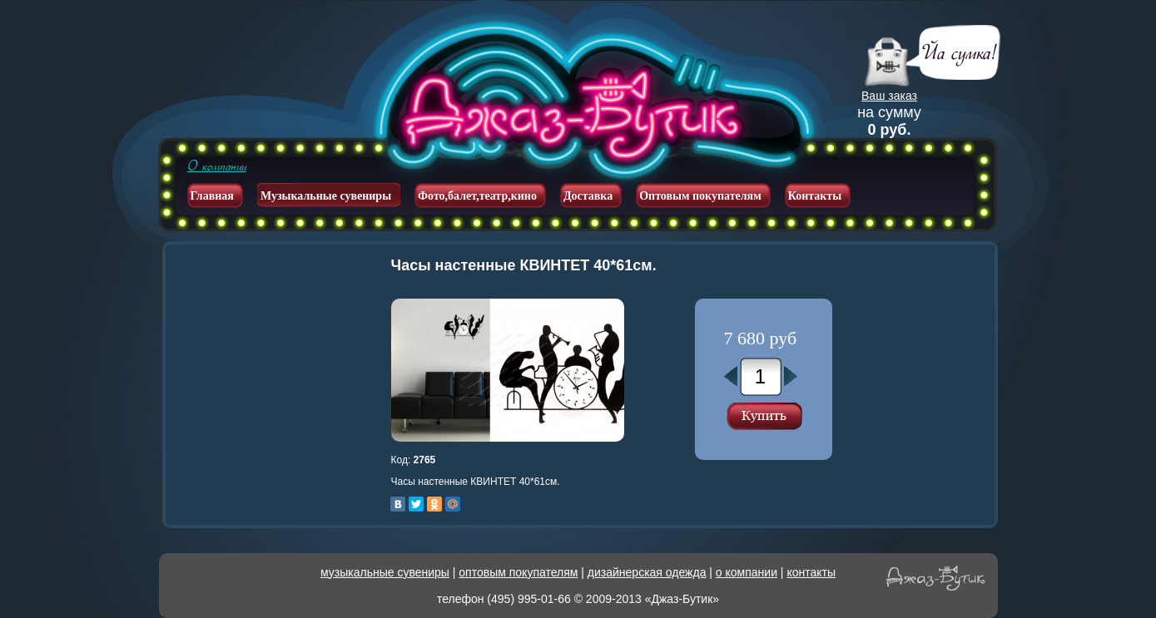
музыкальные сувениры (384, 572)
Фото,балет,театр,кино (477, 196)
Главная (212, 196)
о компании (746, 572)
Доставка (588, 196)
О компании (216, 166)
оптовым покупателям (518, 572)
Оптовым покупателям (700, 196)
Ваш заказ (889, 95)
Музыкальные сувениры (325, 196)
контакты (811, 572)
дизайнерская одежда (647, 572)
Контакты (814, 196)
